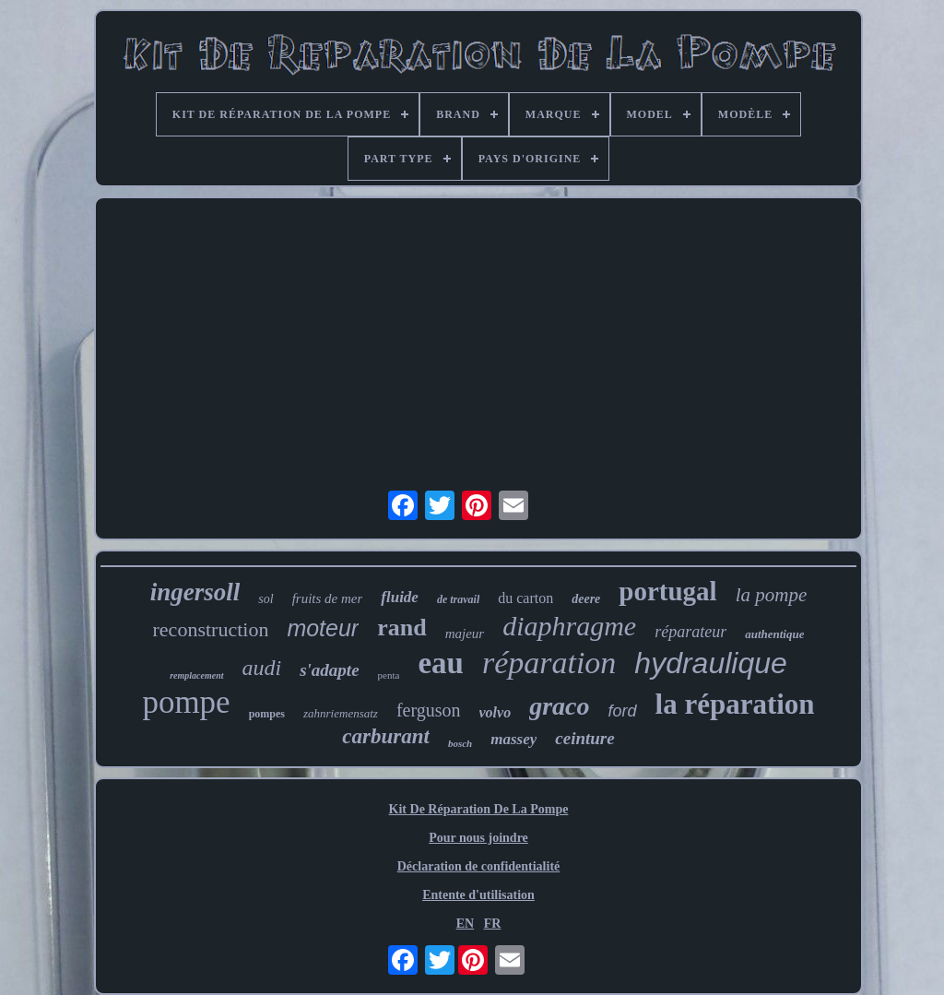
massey (513, 739)
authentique (774, 634)
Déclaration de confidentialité (478, 866)
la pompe (772, 595)
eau (441, 663)
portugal (667, 591)
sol (265, 599)
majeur (465, 633)
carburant (386, 736)
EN (465, 923)
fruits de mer (327, 598)
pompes (267, 713)
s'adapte (329, 670)
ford (622, 711)
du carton (525, 598)
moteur (323, 628)
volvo (495, 712)
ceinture (584, 738)
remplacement (196, 675)
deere (586, 599)
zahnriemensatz (340, 713)
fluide (400, 597)
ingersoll (195, 592)
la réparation (735, 704)
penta (389, 675)
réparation (549, 663)
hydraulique (710, 663)
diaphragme (569, 625)
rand (401, 627)
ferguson (428, 710)
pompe (186, 702)
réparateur (690, 631)
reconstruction (211, 629)
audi (262, 668)
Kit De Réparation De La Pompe (479, 809)
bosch (460, 743)
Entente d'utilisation (478, 895)
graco (559, 706)
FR (493, 923)
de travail (458, 599)
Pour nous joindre (478, 838)
